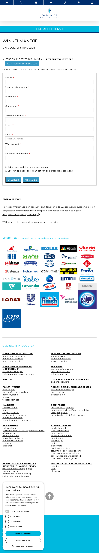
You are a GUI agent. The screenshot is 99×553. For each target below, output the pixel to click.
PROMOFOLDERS (49, 29)
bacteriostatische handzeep (16, 420)
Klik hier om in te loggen (22, 64)
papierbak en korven (13, 438)
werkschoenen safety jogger (17, 468)
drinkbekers (57, 438)
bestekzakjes (57, 433)
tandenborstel (58, 428)
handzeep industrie (12, 417)
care (53, 468)
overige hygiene (59, 412)
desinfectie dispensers (62, 407)
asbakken (7, 446)
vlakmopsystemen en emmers (18, 374)
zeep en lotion (9, 407)
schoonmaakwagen (12, 371)
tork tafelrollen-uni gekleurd (65, 458)
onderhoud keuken (12, 358)
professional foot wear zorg (16, 474)
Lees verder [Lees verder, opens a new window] (21, 505)
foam (5, 410)
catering (55, 466)
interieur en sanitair (61, 358)
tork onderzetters (60, 430)
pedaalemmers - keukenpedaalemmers (23, 430)
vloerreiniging (58, 356)
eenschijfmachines (60, 371)
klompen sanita (10, 471)
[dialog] (23, 516)
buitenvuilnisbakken (12, 440)
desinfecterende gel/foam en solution (70, 410)
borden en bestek (60, 448)
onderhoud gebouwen (14, 356)
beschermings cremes (14, 415)
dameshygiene (10, 395)
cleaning (55, 471)
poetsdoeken (58, 395)
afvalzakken (8, 433)
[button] (23, 546)
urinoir (5, 397)
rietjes (54, 443)
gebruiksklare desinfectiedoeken (68, 415)
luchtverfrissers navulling (15, 392)
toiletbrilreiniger (10, 400)
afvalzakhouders (10, 435)
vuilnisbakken (9, 428)
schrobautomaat (59, 374)
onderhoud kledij (11, 361)
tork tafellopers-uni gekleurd (66, 456)
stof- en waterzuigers (62, 369)
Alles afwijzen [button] (23, 540)
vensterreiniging (59, 361)
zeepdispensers (10, 412)
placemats (56, 446)
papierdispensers (60, 382)
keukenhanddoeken (61, 435)
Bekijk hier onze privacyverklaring (21, 214)
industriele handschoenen (15, 476)
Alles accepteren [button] (23, 533)
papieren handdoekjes (62, 389)
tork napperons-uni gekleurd (66, 453)
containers (7, 443)
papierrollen (57, 392)
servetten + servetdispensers (66, 451)
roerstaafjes (57, 440)
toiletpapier (8, 389)
